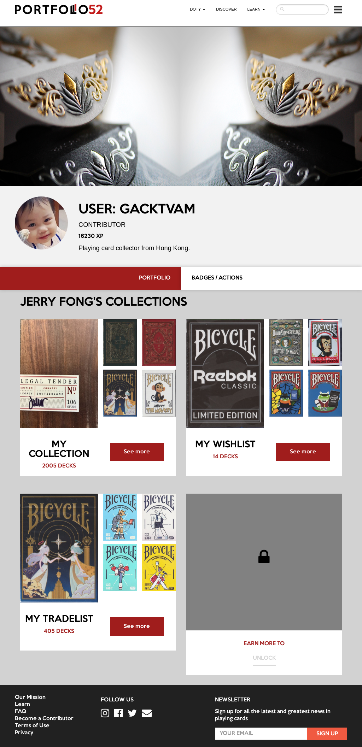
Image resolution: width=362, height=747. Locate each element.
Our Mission (30, 697)
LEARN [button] (256, 9)
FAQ (20, 711)
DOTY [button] (197, 9)
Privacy (24, 732)
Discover (226, 9)
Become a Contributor (44, 718)
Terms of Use (32, 725)
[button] (338, 9)
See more (137, 451)
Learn (22, 704)
